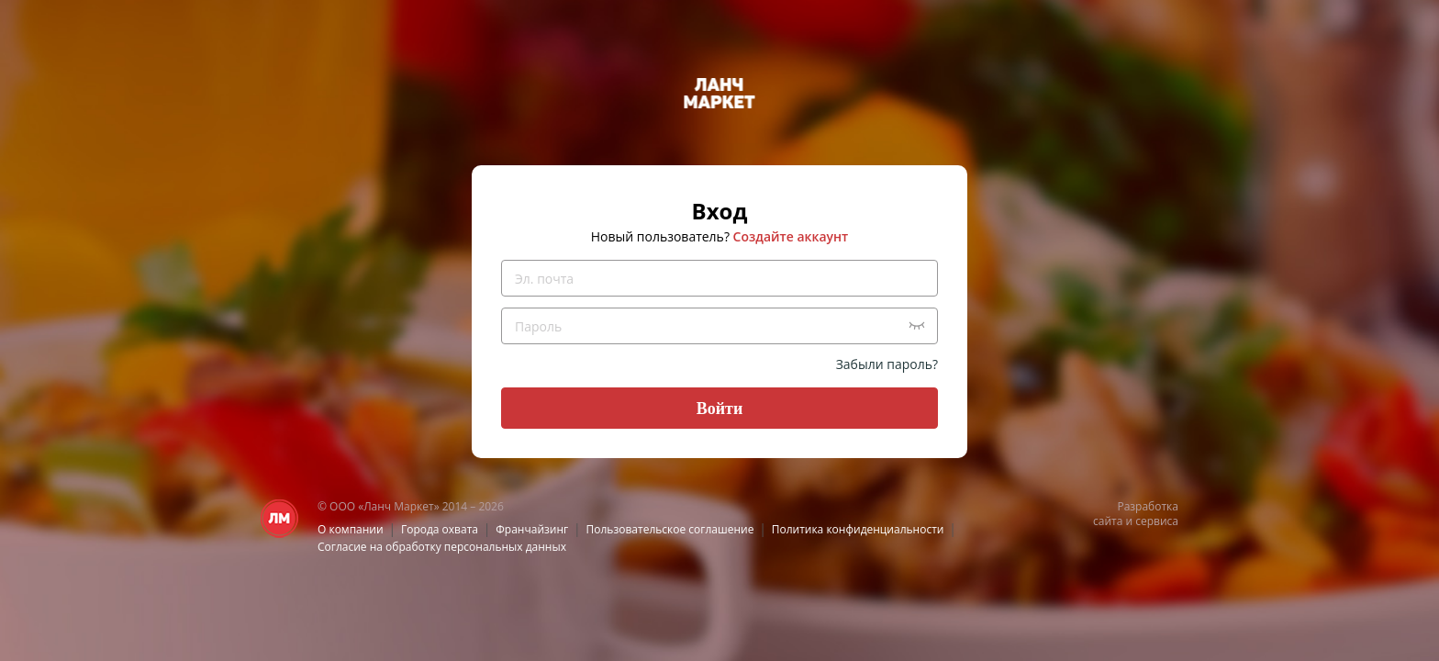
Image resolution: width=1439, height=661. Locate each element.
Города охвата (439, 529)
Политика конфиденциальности (858, 529)
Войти (720, 408)
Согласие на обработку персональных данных (442, 547)
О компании (351, 529)
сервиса (1156, 521)
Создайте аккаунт (791, 236)
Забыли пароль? (887, 364)
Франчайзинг (532, 529)
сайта (1107, 521)
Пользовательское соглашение (670, 529)
